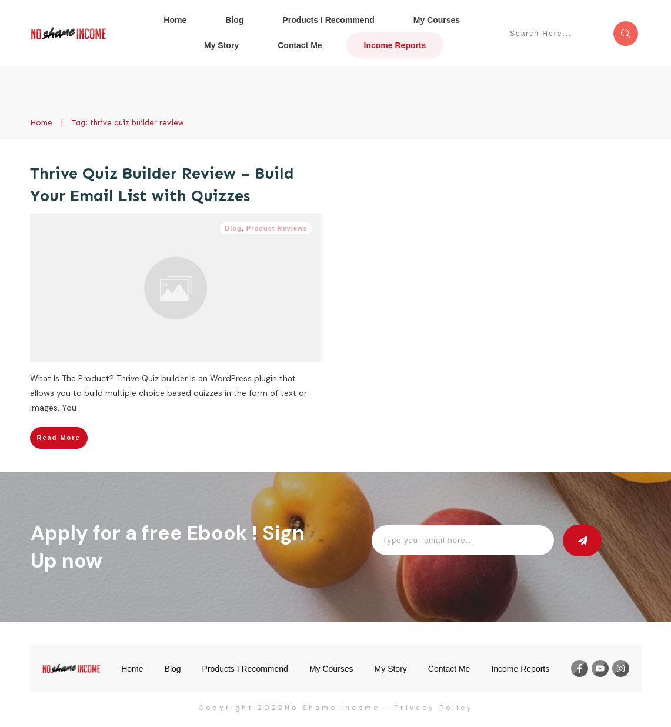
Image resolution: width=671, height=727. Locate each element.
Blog (233, 228)
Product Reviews (277, 228)
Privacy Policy (433, 707)
